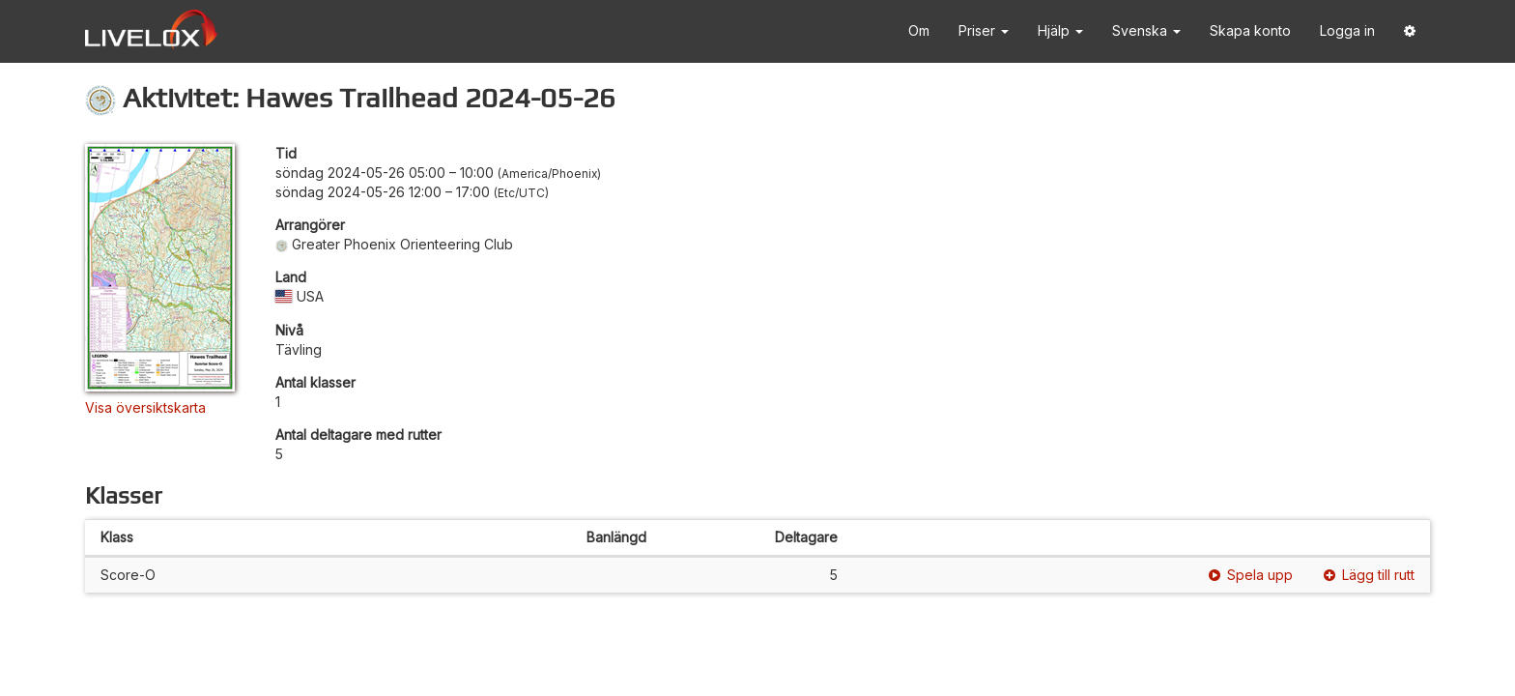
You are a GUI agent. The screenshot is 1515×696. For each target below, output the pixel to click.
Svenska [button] (1146, 30)
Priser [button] (983, 30)
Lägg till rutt (1369, 574)
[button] (1409, 31)
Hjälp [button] (1060, 30)
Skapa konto (1250, 30)
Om (918, 30)
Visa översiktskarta (145, 407)
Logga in (1347, 30)
